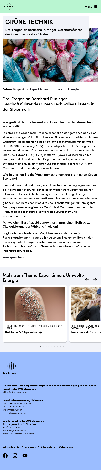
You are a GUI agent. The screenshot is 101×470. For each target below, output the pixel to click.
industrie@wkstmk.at (14, 430)
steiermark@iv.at (12, 409)
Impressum (30, 446)
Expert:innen (39, 89)
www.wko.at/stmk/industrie (18, 433)
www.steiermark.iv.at (14, 412)
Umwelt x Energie (66, 89)
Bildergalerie (48, 446)
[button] (87, 280)
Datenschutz (66, 446)
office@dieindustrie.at (15, 391)
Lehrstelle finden (11, 446)
